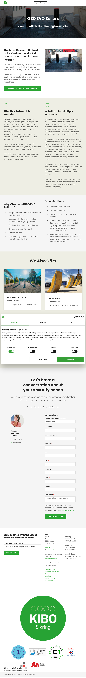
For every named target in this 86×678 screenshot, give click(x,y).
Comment (49, 495)
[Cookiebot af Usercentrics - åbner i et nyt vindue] (75, 317)
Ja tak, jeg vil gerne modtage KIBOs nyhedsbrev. (20, 547)
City (47, 461)
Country (48, 470)
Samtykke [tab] (14, 323)
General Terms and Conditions (52, 573)
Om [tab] (71, 323)
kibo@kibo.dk (18, 443)
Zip (46, 453)
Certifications (50, 570)
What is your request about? (56, 419)
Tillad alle (70, 359)
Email (47, 478)
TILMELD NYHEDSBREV (12, 553)
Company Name (52, 436)
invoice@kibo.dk (51, 559)
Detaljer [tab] (43, 323)
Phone (48, 487)
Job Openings (50, 581)
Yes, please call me (55, 517)
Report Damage (40, 3)
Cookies (48, 577)
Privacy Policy (50, 579)
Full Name (49, 427)
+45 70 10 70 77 (18, 440)
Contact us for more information (22, 89)
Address (48, 444)
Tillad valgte (42, 359)
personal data (68, 511)
